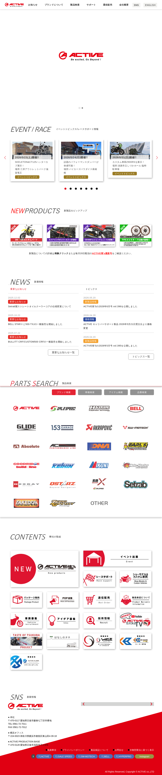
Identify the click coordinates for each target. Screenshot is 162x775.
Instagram (144, 756)
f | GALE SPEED (64, 756)
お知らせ (32, 4)
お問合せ (119, 750)
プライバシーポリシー (73, 750)
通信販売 (107, 4)
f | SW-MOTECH (86, 756)
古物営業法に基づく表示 (142, 750)
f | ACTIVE (44, 756)
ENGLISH (150, 5)
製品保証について (99, 750)
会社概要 (124, 4)
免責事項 (51, 750)
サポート (91, 4)
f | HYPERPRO (123, 756)
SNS (136, 5)
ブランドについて (54, 4)
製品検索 (75, 4)
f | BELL (106, 756)
